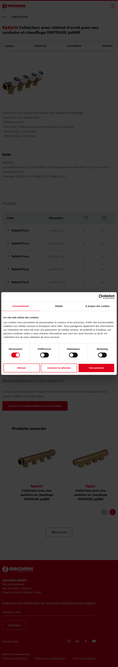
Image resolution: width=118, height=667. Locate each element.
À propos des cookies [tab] (97, 306)
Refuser (21, 368)
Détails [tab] (59, 306)
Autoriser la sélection (59, 368)
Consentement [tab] (20, 306)
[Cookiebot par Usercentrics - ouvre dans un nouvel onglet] (101, 296)
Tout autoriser (96, 368)
